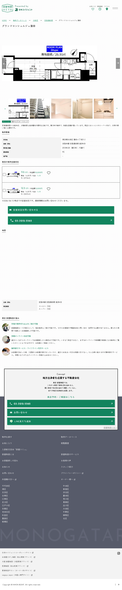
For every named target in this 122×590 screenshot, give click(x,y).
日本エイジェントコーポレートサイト (16, 552)
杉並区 (5, 515)
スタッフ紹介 (67, 466)
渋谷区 (66, 492)
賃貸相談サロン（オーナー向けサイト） (17, 570)
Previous (4, 63)
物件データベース (69, 437)
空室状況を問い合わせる (25, 209)
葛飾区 (66, 502)
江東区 (5, 499)
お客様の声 (66, 460)
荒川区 (66, 499)
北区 (65, 518)
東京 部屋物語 (7, 8)
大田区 (66, 509)
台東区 (5, 495)
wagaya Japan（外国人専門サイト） (16, 575)
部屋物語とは (8, 454)
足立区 (5, 502)
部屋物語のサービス (70, 454)
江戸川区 (6, 505)
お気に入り (7, 443)
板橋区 (5, 522)
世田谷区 (6, 512)
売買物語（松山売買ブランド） (14, 566)
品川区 (66, 505)
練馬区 (66, 515)
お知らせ (6, 466)
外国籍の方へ (8, 479)
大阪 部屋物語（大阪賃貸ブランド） (16, 561)
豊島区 (5, 518)
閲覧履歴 (65, 443)
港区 (4, 489)
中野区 (66, 512)
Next (118, 63)
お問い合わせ (20, 412)
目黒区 (5, 509)
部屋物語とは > (110, 427)
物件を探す (7, 437)
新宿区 (66, 489)
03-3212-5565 (23, 221)
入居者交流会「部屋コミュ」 (15, 449)
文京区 (5, 492)
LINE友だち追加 (22, 421)
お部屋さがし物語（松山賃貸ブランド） (17, 557)
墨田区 (66, 495)
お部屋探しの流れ (10, 460)
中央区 (66, 486)
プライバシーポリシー (71, 473)
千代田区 (6, 486)
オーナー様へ (67, 479)
